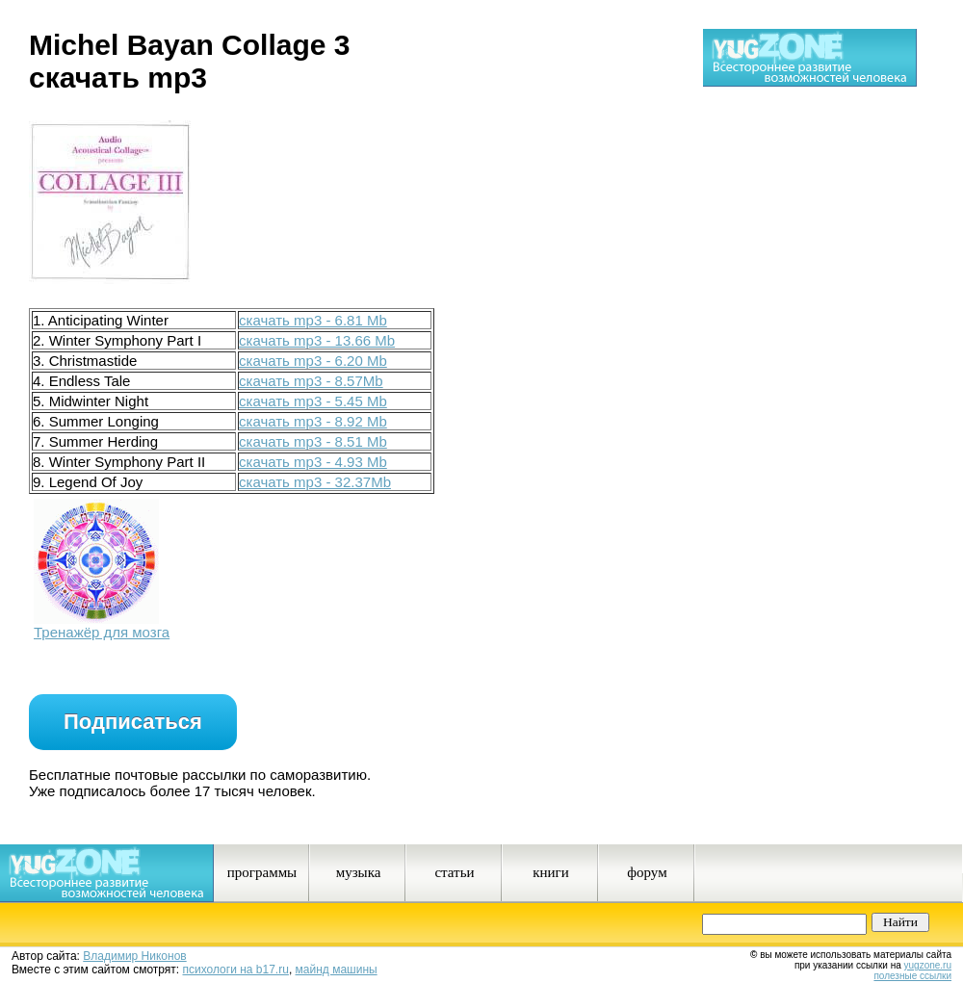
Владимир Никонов (134, 956)
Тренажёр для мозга (101, 632)
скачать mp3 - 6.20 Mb (313, 360)
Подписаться (133, 722)
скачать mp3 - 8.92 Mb (313, 421)
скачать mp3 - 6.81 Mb (313, 320)
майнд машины (336, 969)
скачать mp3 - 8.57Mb (311, 381)
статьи (454, 872)
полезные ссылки (912, 975)
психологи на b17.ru (236, 969)
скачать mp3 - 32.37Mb (315, 482)
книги (551, 872)
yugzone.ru (927, 965)
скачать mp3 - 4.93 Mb (313, 461)
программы (262, 872)
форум (646, 872)
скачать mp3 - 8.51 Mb (313, 441)
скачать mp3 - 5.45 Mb (313, 401)
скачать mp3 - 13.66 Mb (317, 340)
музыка (358, 872)
